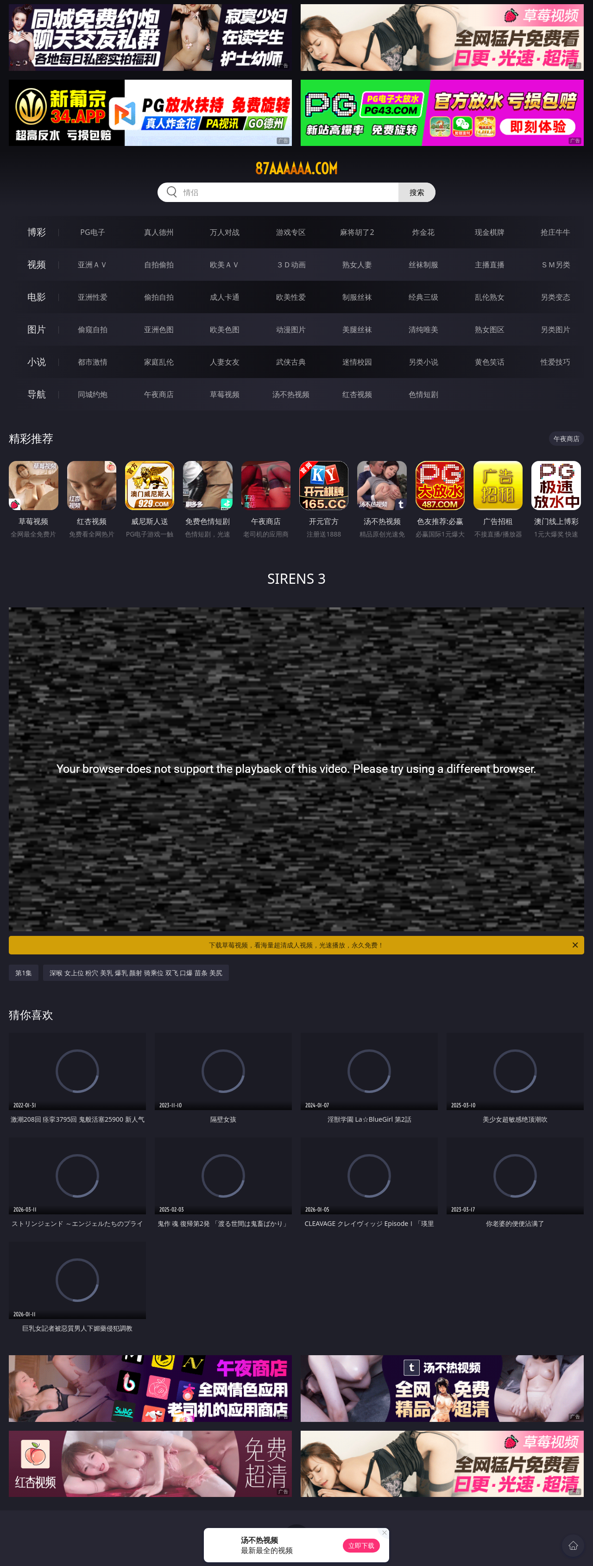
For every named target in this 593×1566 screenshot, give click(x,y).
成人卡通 (225, 297)
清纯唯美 (423, 329)
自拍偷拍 (159, 264)
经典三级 (423, 297)
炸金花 (423, 232)
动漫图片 (291, 329)
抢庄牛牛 (555, 232)
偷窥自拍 (92, 329)
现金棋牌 (490, 232)
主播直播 (490, 264)
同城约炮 (92, 394)
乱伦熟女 (490, 297)
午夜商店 (159, 394)
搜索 (417, 192)
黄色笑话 (490, 362)
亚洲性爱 (92, 297)
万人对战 (225, 232)
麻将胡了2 (357, 232)
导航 (36, 394)
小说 (36, 361)
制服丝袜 (357, 297)
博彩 (36, 232)
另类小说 (423, 362)
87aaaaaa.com (296, 168)
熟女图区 (490, 329)
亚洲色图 (159, 329)
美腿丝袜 (357, 329)
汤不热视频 (290, 394)
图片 (36, 329)
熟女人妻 (357, 264)
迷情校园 (357, 362)
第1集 (23, 972)
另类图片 (555, 329)
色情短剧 (423, 394)
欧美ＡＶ (225, 264)
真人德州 (159, 232)
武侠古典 (291, 362)
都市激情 (92, 362)
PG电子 (92, 232)
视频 (36, 264)
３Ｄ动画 (291, 264)
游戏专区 (291, 232)
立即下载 (361, 1545)
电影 (36, 296)
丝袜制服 (423, 264)
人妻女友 (225, 362)
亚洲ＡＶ (92, 264)
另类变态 (555, 297)
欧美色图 (225, 329)
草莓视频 (225, 394)
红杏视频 (357, 394)
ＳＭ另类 (555, 264)
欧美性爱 (291, 297)
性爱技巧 (555, 362)
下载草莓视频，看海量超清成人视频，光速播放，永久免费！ (394, 945)
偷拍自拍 (159, 297)
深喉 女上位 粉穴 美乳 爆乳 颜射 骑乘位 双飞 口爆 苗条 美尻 (136, 972)
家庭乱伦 (159, 362)
